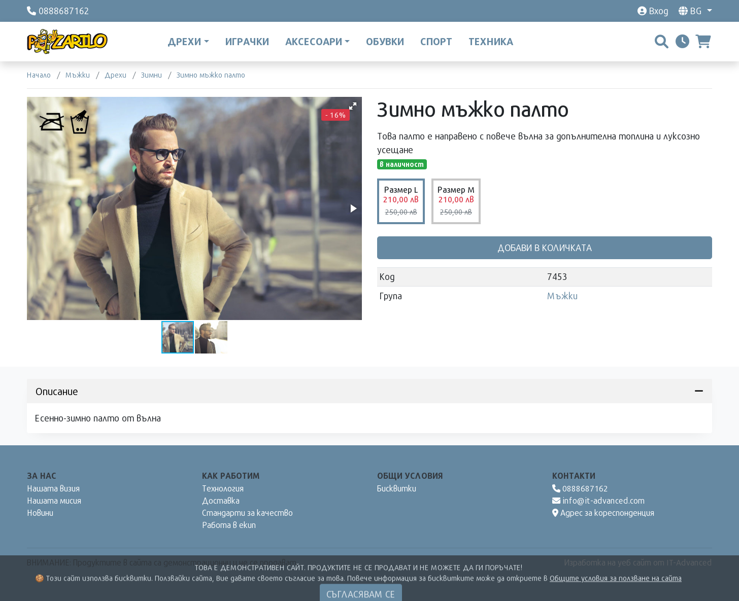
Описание (369, 391)
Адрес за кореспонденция (603, 512)
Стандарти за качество (247, 512)
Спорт (436, 41)
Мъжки (562, 295)
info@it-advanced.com (598, 500)
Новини (40, 512)
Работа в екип (229, 524)
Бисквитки (396, 488)
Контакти (573, 476)
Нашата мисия (54, 500)
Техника (490, 41)
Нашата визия (53, 488)
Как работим (231, 476)
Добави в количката (544, 247)
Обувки (385, 41)
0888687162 (580, 488)
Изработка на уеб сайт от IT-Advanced (638, 562)
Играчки (247, 41)
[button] (353, 106)
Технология (223, 488)
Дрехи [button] (184, 41)
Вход (652, 10)
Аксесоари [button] (313, 41)
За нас (41, 476)
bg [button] (691, 10)
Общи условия (410, 476)
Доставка (221, 500)
